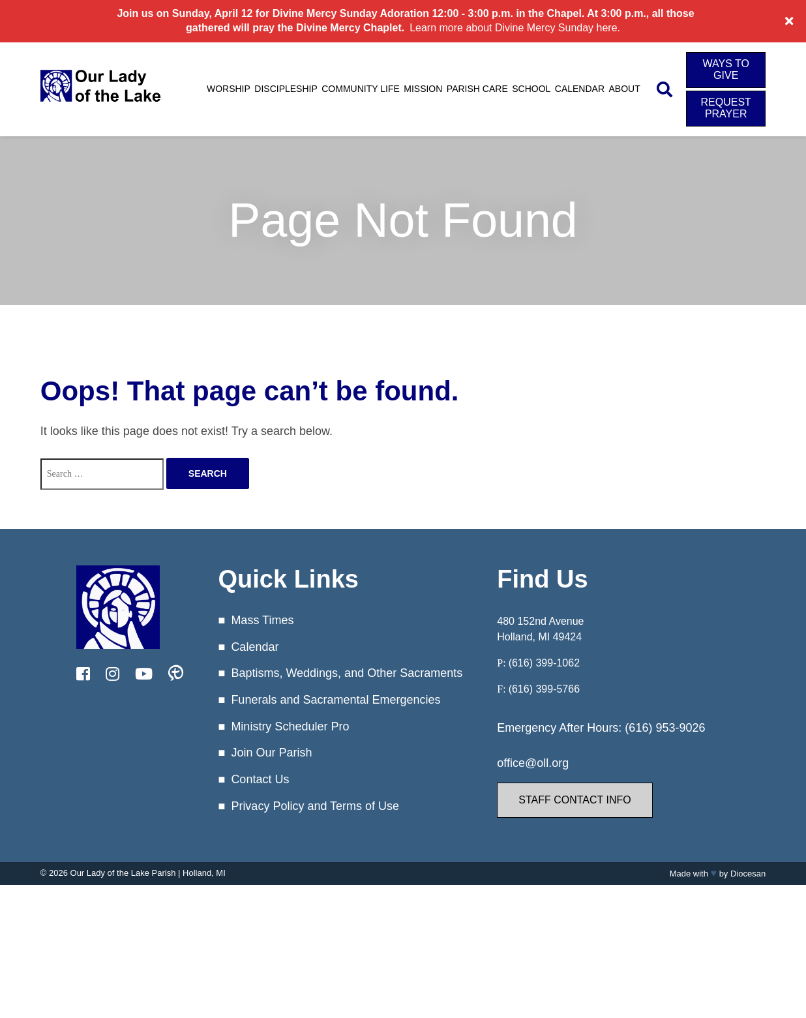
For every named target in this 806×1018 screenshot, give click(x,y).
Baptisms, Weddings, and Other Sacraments (346, 673)
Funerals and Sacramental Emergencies (335, 699)
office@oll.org (533, 763)
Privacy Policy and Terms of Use (315, 806)
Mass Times (262, 620)
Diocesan (748, 873)
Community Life (360, 88)
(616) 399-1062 (544, 662)
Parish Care (477, 88)
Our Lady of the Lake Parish (123, 873)
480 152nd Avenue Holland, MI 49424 (540, 629)
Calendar (579, 88)
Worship (228, 88)
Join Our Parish (271, 752)
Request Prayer (726, 108)
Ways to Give (725, 69)
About (624, 88)
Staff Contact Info (574, 799)
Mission (423, 88)
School (531, 88)
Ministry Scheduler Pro (290, 726)
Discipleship (285, 88)
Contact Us (260, 779)
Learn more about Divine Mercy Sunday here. (515, 27)
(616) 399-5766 (544, 689)
